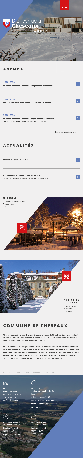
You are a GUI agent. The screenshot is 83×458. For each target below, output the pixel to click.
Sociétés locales (71, 306)
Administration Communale (15, 202)
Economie (69, 309)
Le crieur (68, 311)
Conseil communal (11, 207)
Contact (18, 372)
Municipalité (9, 204)
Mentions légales (33, 372)
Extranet (6, 372)
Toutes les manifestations (67, 132)
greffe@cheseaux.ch (11, 400)
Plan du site (49, 372)
